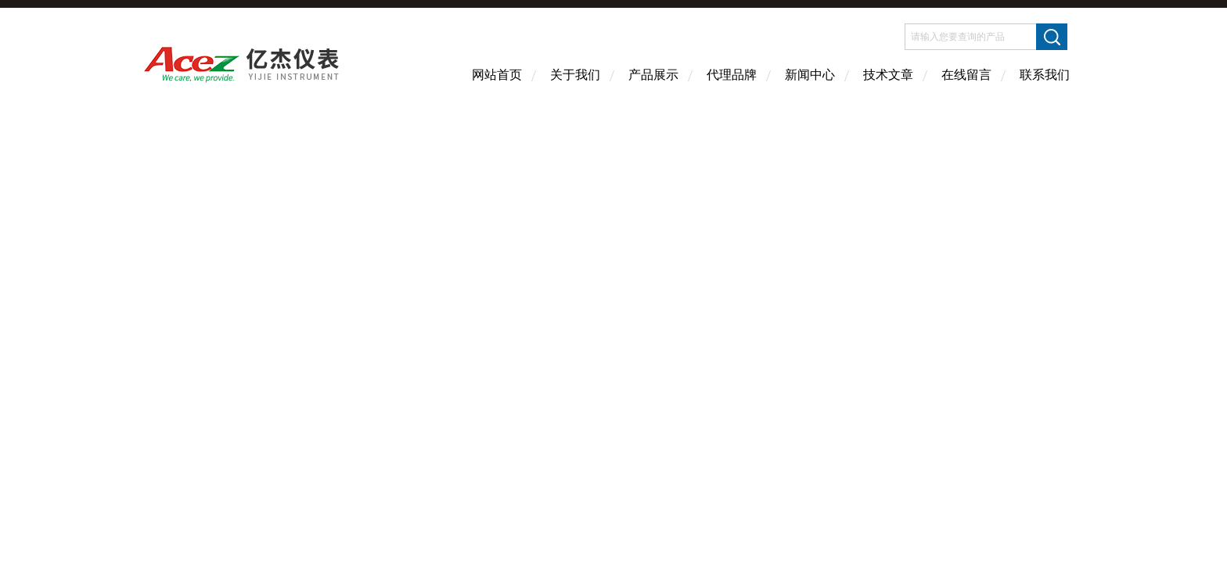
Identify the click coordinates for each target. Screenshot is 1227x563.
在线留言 (966, 74)
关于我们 (575, 74)
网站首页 (497, 74)
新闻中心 (810, 74)
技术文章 (888, 74)
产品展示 (653, 74)
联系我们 (1045, 74)
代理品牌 (732, 74)
